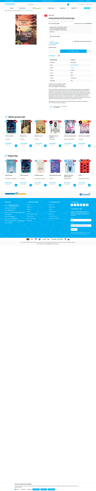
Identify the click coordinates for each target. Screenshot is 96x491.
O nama (28, 204)
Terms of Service (81, 233)
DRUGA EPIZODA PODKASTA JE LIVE (48, 1)
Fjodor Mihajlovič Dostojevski (84, 178)
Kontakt (28, 211)
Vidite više (53, 31)
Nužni (17, 489)
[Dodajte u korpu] (73, 51)
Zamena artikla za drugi (54, 218)
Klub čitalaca (29, 220)
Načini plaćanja (52, 207)
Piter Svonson (7, 139)
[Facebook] (72, 205)
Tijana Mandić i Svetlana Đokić (10, 178)
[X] (75, 205)
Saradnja (28, 209)
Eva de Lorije (81, 139)
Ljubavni (72, 67)
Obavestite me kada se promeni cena (82, 41)
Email (72, 218)
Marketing (30, 489)
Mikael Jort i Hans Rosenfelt (69, 139)
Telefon (72, 223)
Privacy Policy (73, 233)
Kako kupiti (51, 204)
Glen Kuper (37, 139)
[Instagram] (78, 205)
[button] (89, 4)
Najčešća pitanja (52, 211)
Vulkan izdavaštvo (8, 10)
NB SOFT (49, 243)
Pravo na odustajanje (31, 218)
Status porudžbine (10, 1)
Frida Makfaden (52, 139)
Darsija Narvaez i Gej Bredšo (40, 178)
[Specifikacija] (52, 55)
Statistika (23, 489)
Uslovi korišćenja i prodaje (32, 213)
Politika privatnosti (30, 216)
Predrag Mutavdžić (67, 178)
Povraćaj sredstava (53, 216)
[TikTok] (84, 205)
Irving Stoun (22, 139)
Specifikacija (52, 55)
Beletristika (19, 10)
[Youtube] (81, 205)
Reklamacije (51, 213)
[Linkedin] (87, 205)
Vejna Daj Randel (55, 23)
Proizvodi (14, 10)
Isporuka (50, 209)
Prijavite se (74, 229)
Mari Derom (51, 178)
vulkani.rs (41, 243)
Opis (59, 55)
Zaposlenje (29, 207)
